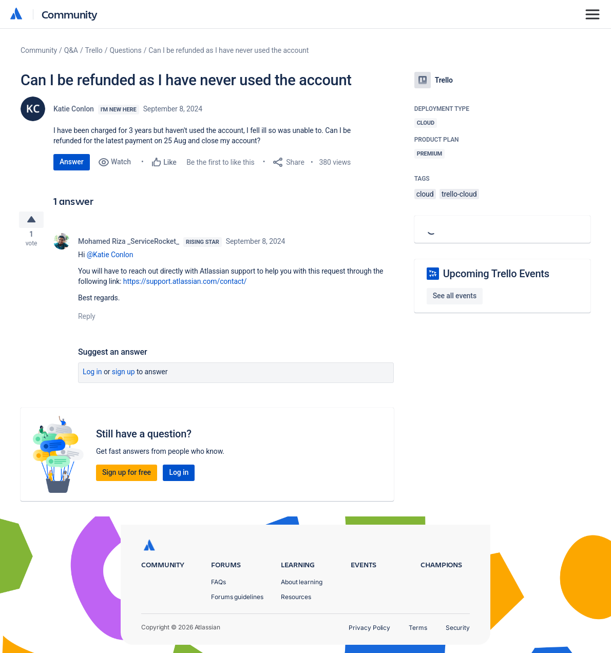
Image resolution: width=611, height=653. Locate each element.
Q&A (71, 50)
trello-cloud (459, 194)
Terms (418, 627)
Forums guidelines (237, 597)
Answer (72, 162)
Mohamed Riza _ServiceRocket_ (128, 244)
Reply (87, 319)
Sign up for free (126, 475)
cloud (425, 194)
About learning (301, 582)
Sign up (123, 375)
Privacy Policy (369, 627)
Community (70, 14)
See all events (454, 296)
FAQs (218, 582)
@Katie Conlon (110, 258)
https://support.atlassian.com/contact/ (185, 284)
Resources (296, 597)
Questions (125, 50)
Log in (92, 375)
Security (458, 627)
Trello (94, 50)
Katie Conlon (73, 109)
